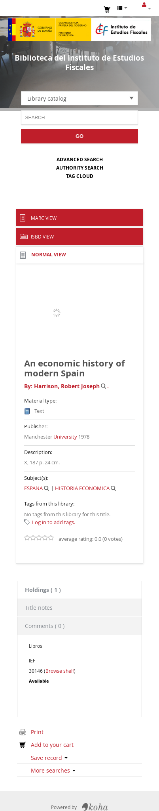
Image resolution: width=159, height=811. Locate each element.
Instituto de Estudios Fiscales (79, 30)
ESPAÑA (33, 488)
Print (37, 732)
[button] (108, 8)
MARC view (44, 218)
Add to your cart (52, 744)
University (65, 436)
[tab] (79, 590)
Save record (49, 757)
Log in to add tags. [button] (53, 522)
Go (79, 136)
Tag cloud (79, 176)
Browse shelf (59, 671)
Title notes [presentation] (39, 607)
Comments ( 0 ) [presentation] (44, 626)
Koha (95, 807)
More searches (53, 770)
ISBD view (42, 236)
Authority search (79, 167)
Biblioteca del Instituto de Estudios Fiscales (79, 63)
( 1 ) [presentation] (43, 589)
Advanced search (80, 159)
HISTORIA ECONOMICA (82, 488)
